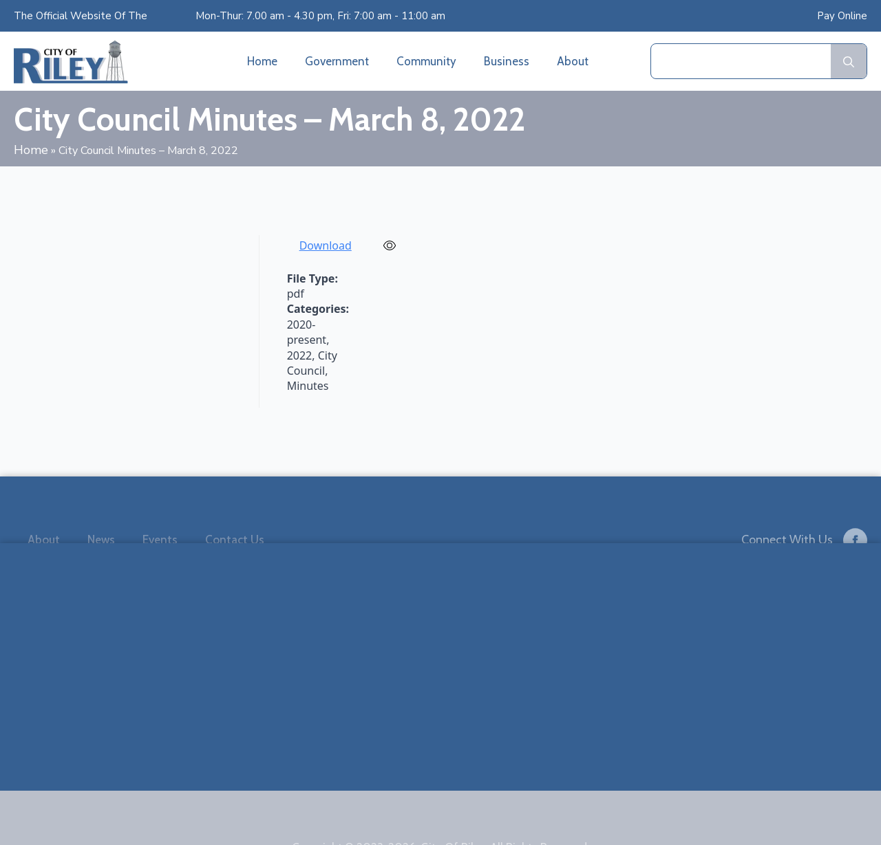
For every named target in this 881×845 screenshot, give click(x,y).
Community (426, 61)
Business (506, 61)
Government (337, 61)
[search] (849, 62)
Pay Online (842, 16)
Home (262, 61)
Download (325, 245)
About (572, 61)
